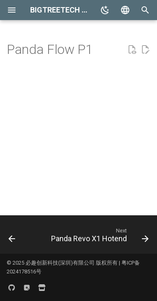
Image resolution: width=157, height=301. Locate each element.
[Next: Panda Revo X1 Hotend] (99, 237)
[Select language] (125, 10)
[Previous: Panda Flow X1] (12, 237)
